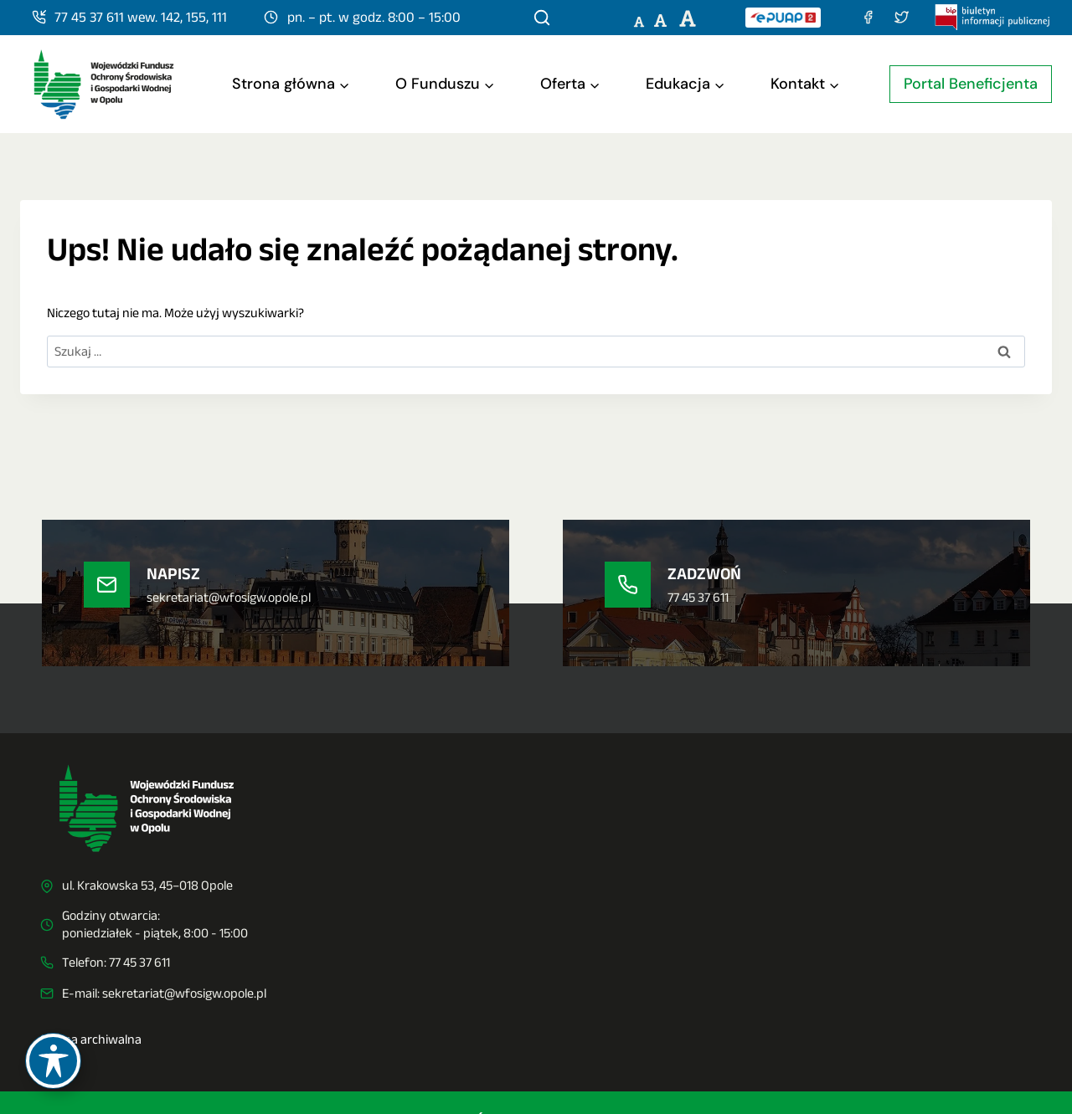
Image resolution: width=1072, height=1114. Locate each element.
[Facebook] (867, 17)
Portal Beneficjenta (971, 84)
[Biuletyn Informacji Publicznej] (993, 17)
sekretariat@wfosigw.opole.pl (184, 993)
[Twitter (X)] (901, 17)
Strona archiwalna (91, 1039)
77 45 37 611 (139, 962)
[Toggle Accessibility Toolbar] (53, 1061)
